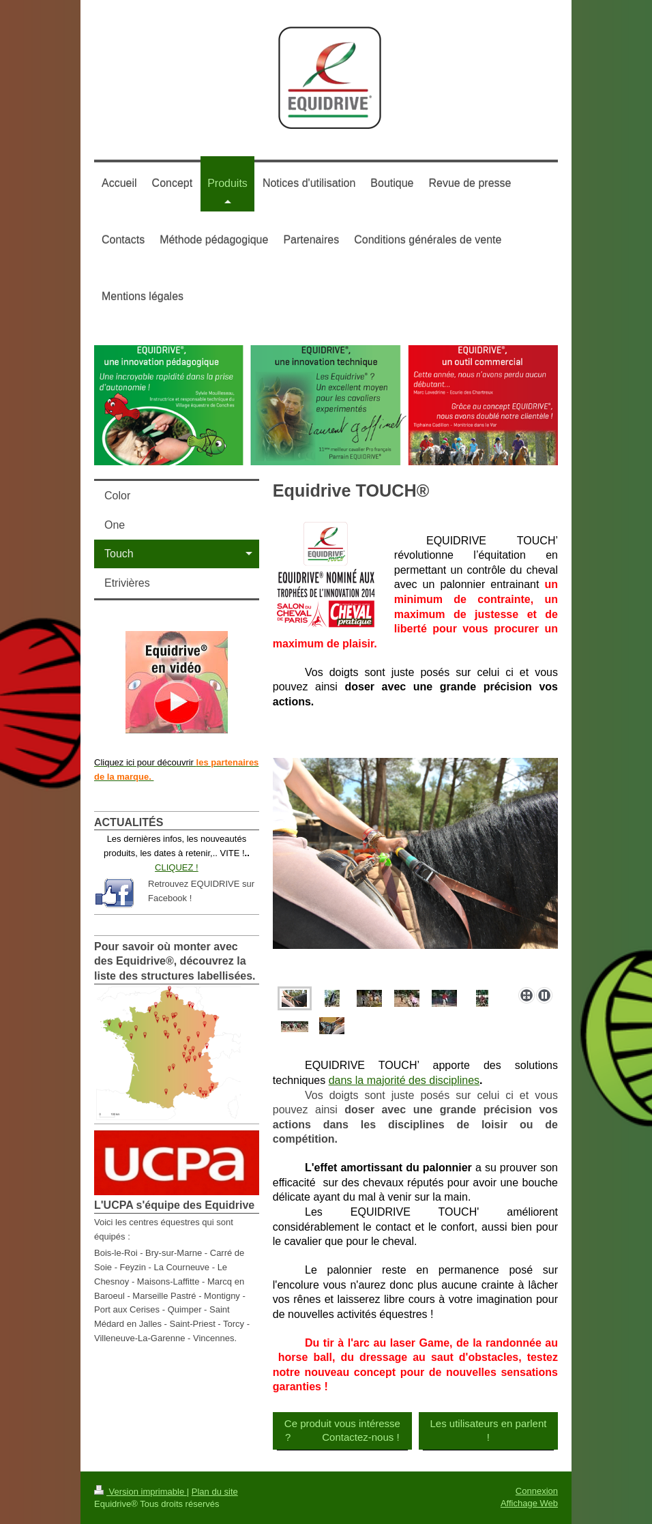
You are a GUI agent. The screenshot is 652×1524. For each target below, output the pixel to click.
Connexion (537, 1491)
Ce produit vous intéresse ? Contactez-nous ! (342, 1430)
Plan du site (215, 1491)
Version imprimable (140, 1491)
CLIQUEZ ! (176, 867)
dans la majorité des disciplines (404, 1080)
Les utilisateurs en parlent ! (488, 1430)
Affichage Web (529, 1503)
